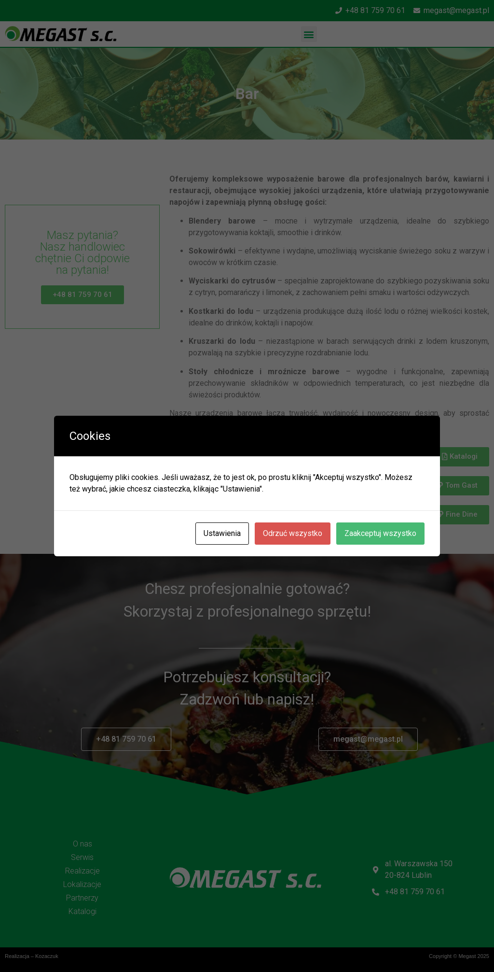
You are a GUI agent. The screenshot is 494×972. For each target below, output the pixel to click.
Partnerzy (82, 897)
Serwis (82, 857)
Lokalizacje (82, 884)
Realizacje (82, 870)
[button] (309, 34)
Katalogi (82, 911)
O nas (82, 843)
